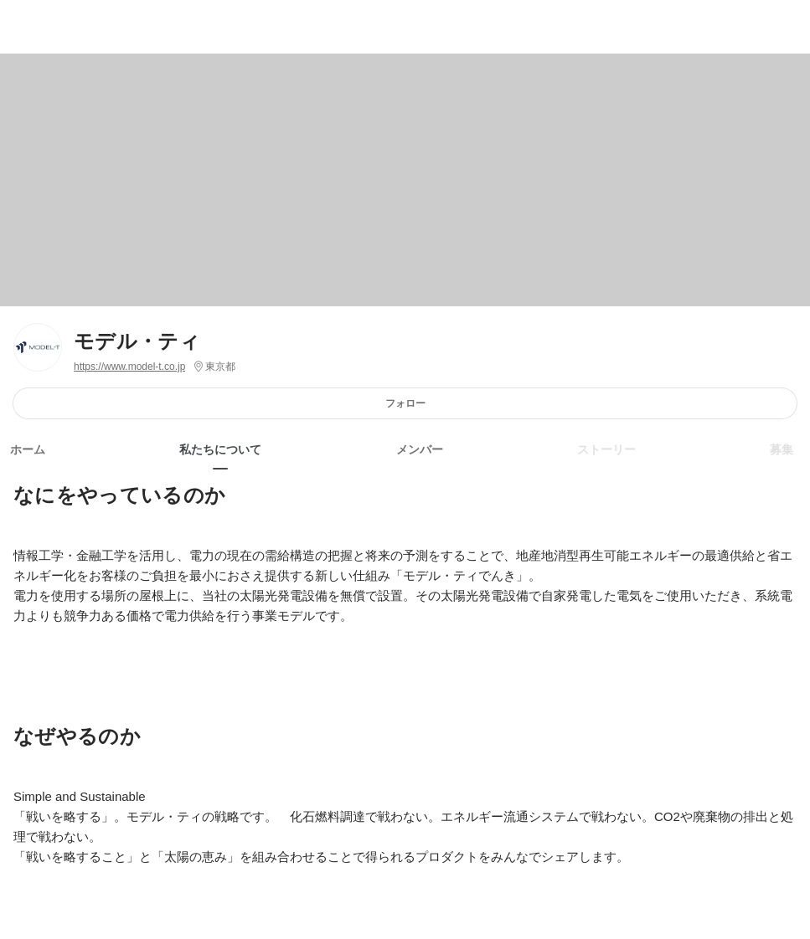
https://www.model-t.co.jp (129, 366)
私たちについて (220, 449)
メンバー (419, 449)
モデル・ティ (137, 341)
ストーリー (606, 449)
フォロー (405, 403)
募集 (781, 449)
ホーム (27, 449)
